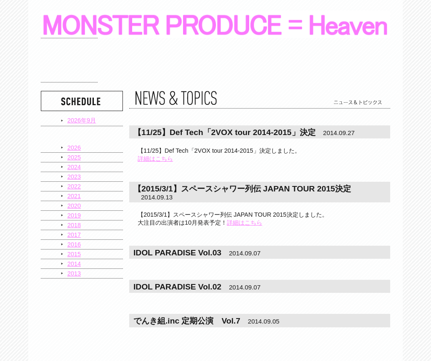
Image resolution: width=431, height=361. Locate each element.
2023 (74, 176)
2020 (74, 205)
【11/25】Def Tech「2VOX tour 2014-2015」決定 (224, 132)
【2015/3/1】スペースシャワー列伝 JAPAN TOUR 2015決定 (242, 188)
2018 (74, 225)
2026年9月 (81, 120)
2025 (74, 157)
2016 (74, 244)
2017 (74, 234)
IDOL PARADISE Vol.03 (177, 252)
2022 (74, 186)
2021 (74, 196)
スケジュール (69, 60)
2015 (74, 254)
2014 (74, 263)
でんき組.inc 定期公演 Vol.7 (186, 320)
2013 (74, 273)
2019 (74, 215)
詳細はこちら (155, 158)
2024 (74, 167)
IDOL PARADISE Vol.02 (177, 286)
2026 (74, 147)
